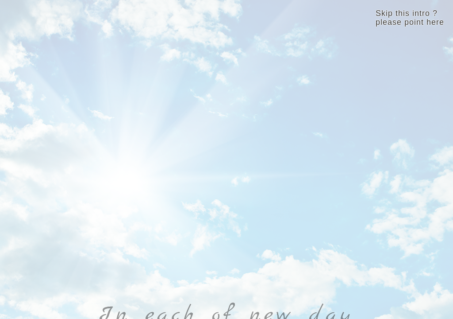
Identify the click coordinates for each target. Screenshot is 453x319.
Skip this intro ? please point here (410, 18)
